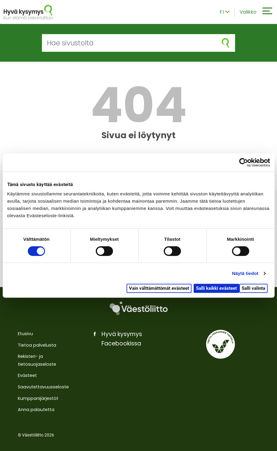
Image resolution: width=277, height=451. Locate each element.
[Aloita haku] (225, 43)
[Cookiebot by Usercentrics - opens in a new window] (243, 162)
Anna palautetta (36, 410)
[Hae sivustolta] (129, 43)
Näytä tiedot (245, 273)
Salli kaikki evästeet (216, 288)
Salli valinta (253, 288)
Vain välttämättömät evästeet (159, 288)
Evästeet (27, 375)
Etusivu (25, 334)
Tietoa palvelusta (37, 345)
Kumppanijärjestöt (38, 398)
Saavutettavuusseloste (43, 387)
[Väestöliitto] (138, 308)
